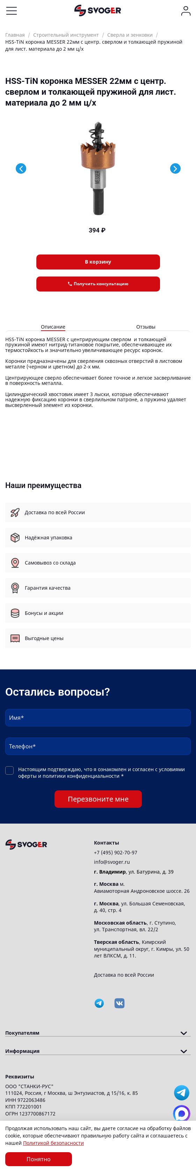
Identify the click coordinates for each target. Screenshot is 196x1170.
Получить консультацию (98, 284)
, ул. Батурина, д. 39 (134, 871)
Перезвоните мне (98, 799)
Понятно (39, 1159)
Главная (15, 34)
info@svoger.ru (112, 862)
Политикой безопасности (53, 1143)
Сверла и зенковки (130, 34)
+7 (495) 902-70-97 (115, 852)
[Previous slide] (21, 168)
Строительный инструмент (66, 34)
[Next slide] (175, 168)
